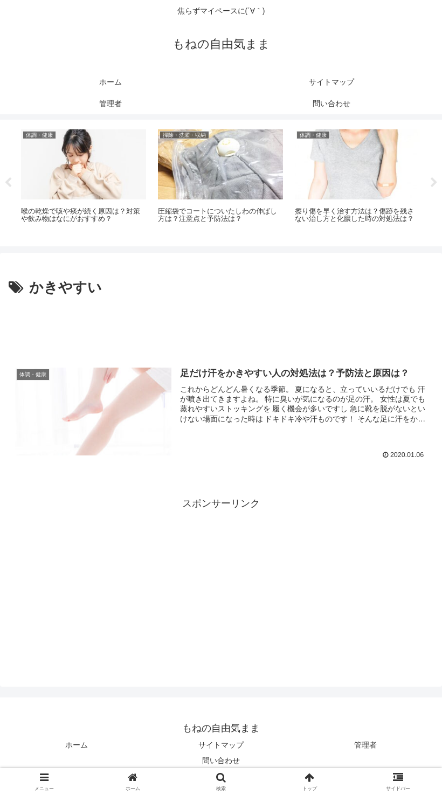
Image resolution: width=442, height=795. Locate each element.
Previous (8, 182)
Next (434, 182)
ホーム (76, 745)
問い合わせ (221, 760)
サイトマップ (221, 745)
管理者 (365, 745)
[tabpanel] (83, 181)
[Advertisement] (221, 329)
